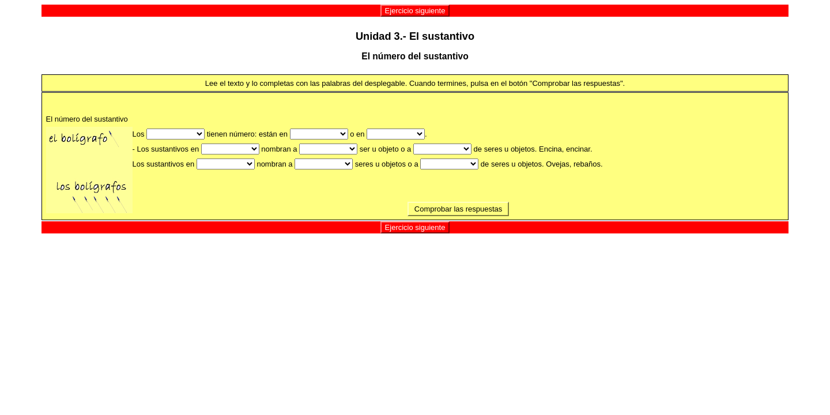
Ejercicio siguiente (415, 10)
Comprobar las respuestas (458, 209)
